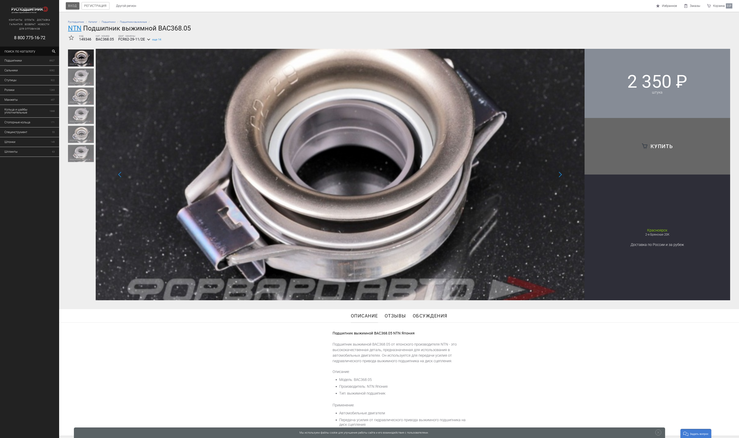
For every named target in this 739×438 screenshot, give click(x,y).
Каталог (92, 22)
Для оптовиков (19, 29)
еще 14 (153, 39)
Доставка (33, 20)
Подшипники (108, 22)
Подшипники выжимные (133, 22)
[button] (338, 295)
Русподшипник (76, 22)
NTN (74, 28)
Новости (34, 24)
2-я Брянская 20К (657, 234)
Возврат (20, 24)
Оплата (20, 20)
